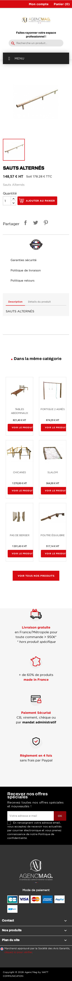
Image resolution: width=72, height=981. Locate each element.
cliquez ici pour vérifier (18, 952)
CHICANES (19, 472)
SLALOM (52, 472)
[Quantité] (7, 200)
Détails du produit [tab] (39, 302)
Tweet (35, 223)
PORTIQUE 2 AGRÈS (53, 409)
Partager (25, 223)
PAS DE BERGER (19, 535)
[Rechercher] (36, 43)
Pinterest (45, 223)
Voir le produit (23, 427)
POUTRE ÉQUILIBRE (53, 535)
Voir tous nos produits (36, 575)
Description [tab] (15, 302)
